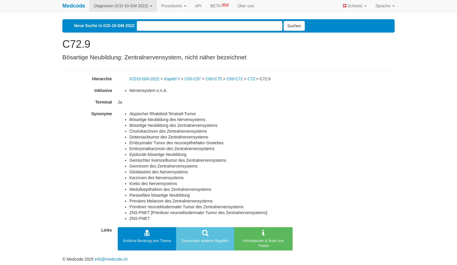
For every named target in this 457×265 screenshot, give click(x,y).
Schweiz (355, 5)
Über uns (246, 5)
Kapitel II (172, 79)
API (198, 5)
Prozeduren (173, 5)
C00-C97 (192, 79)
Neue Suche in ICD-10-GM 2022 (104, 25)
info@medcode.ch (111, 259)
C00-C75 (213, 79)
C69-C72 (234, 79)
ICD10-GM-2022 (144, 79)
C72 (251, 79)
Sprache (385, 5)
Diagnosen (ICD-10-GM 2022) (123, 5)
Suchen (294, 26)
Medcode (73, 6)
